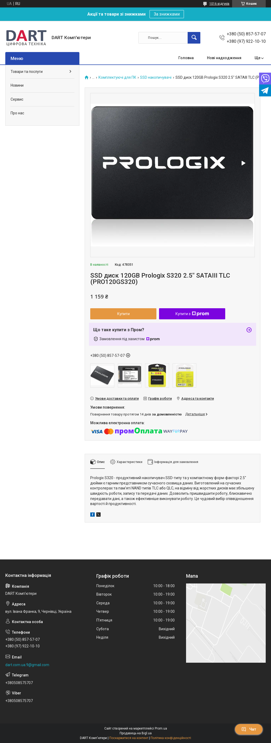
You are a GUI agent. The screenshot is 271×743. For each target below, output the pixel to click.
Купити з (192, 313)
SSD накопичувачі (155, 78)
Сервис (17, 99)
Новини (17, 85)
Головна (186, 58)
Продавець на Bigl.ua (136, 733)
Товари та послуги (27, 71)
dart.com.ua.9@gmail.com (27, 665)
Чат (248, 729)
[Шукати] (194, 38)
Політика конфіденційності (171, 738)
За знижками (167, 14)
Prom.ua (161, 728)
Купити (123, 314)
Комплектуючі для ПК (117, 78)
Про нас (17, 113)
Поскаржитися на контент (128, 738)
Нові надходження (224, 58)
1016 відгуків (219, 4)
